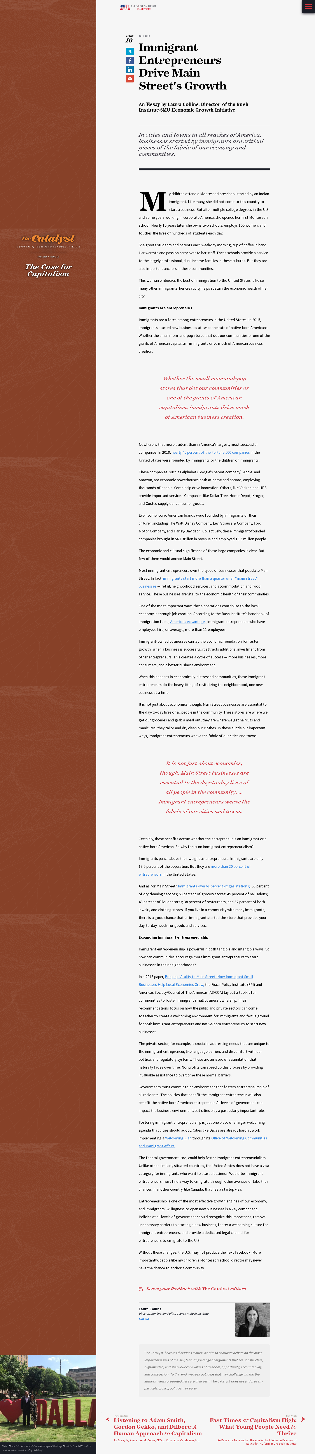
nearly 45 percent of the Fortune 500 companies (211, 452)
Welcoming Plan (178, 1138)
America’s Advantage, (188, 621)
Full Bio (144, 1319)
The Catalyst (192, 1288)
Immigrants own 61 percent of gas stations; (214, 886)
